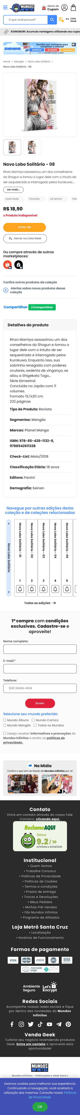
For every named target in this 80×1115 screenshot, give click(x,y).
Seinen (38, 488)
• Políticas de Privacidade (40, 876)
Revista (45, 409)
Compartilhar (16, 307)
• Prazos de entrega (40, 892)
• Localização (40, 932)
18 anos (53, 467)
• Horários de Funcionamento (40, 938)
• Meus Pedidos (40, 902)
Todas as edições (40, 603)
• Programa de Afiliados (40, 917)
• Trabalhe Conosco (40, 871)
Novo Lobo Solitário (39, 61)
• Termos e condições (40, 886)
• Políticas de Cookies (40, 881)
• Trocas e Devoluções (40, 897)
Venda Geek (40, 1034)
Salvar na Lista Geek (27, 238)
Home (6, 61)
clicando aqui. (48, 819)
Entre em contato (30, 1044)
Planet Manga (37, 430)
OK (40, 1106)
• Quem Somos (40, 866)
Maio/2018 (39, 456)
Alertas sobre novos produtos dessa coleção (34, 290)
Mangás (19, 61)
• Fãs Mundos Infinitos (40, 912)
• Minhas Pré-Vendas (40, 907)
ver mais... (13, 190)
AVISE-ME (24, 227)
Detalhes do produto (28, 325)
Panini (29, 477)
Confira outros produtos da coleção (30, 282)
